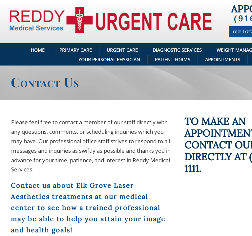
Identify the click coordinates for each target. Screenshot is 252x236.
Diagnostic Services (177, 50)
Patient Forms (172, 59)
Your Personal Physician (109, 59)
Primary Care (75, 50)
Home (38, 50)
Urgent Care (122, 50)
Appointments (222, 59)
